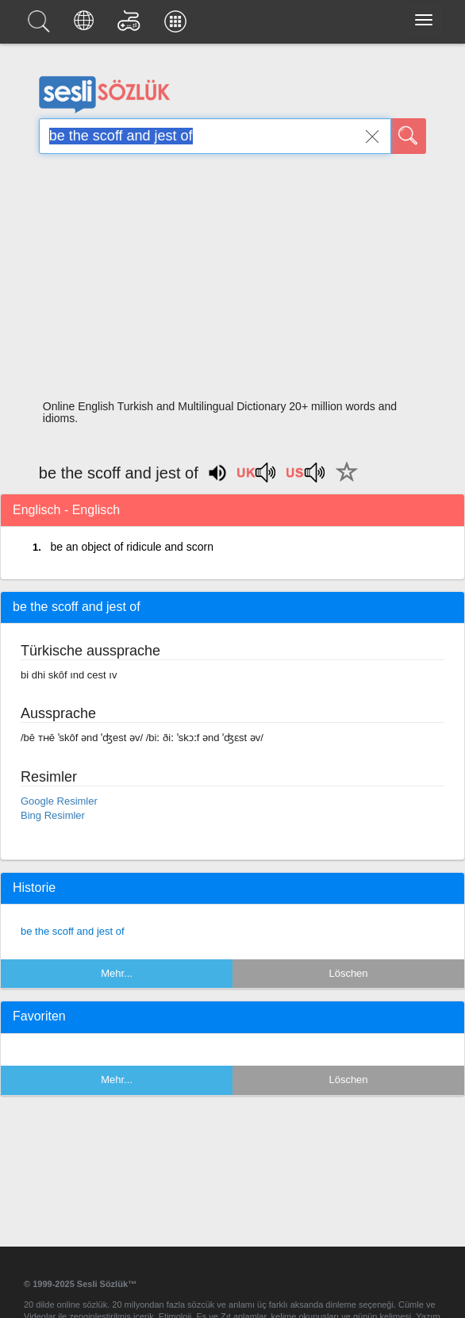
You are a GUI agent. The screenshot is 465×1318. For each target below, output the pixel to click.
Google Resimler (59, 801)
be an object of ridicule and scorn (131, 546)
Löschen (348, 973)
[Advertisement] (232, 282)
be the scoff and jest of (73, 931)
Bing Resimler (53, 815)
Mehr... (117, 973)
